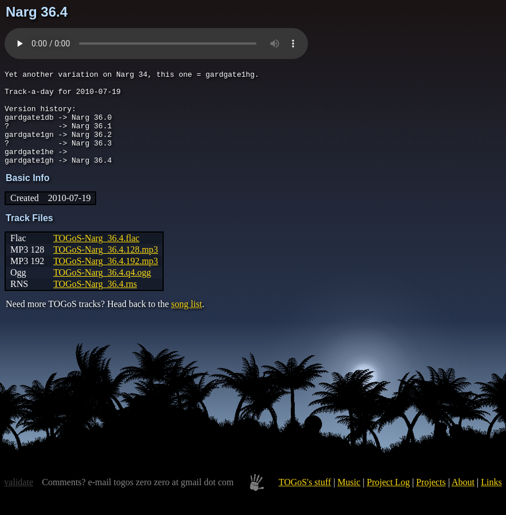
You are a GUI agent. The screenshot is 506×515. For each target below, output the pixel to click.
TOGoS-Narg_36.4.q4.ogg (102, 291)
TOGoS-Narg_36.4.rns (95, 303)
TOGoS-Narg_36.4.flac (96, 257)
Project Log (388, 501)
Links (491, 501)
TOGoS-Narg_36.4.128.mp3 (105, 268)
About (463, 501)
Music (349, 501)
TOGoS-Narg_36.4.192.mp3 (105, 280)
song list (186, 323)
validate (18, 501)
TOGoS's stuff (305, 501)
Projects (431, 501)
